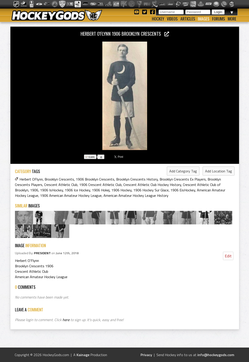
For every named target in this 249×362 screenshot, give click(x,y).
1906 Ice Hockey (77, 190)
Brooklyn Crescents (59, 179)
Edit (228, 256)
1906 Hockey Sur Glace (151, 190)
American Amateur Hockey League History (135, 195)
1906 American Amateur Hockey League (71, 195)
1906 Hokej (101, 190)
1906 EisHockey (182, 190)
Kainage (83, 354)
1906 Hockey (121, 190)
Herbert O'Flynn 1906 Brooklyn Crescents (125, 33)
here (65, 319)
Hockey (158, 19)
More (232, 19)
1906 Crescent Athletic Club (100, 184)
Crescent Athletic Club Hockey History (152, 184)
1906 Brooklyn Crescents (95, 179)
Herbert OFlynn (31, 179)
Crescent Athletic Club (60, 184)
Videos (172, 19)
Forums (218, 19)
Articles (187, 19)
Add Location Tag (218, 171)
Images (203, 19)
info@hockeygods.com (215, 354)
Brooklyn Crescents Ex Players (183, 179)
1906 (34, 190)
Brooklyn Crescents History (137, 179)
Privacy (146, 354)
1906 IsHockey (51, 190)
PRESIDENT (42, 253)
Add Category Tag (183, 171)
